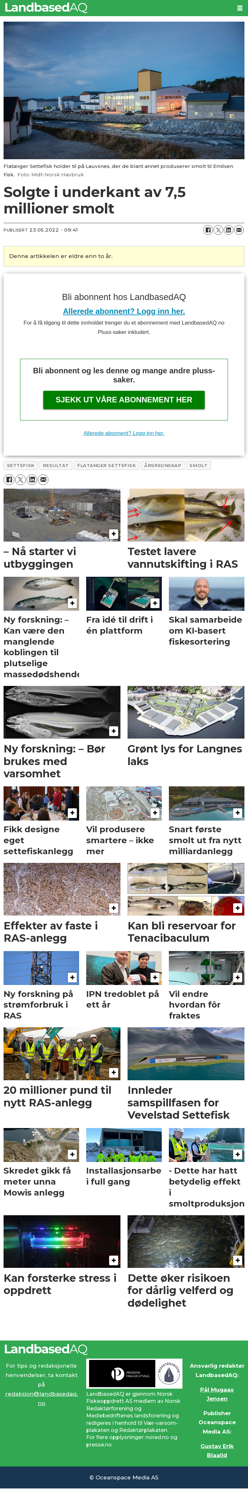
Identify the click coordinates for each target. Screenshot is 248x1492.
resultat (56, 465)
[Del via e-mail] (239, 230)
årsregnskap (162, 465)
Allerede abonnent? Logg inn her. (124, 311)
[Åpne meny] (239, 8)
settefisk (21, 465)
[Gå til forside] (46, 8)
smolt (198, 465)
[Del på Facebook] (208, 230)
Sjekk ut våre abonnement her (124, 399)
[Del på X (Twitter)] (218, 230)
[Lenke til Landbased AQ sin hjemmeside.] (124, 1349)
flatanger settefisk (106, 465)
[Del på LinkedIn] (228, 230)
